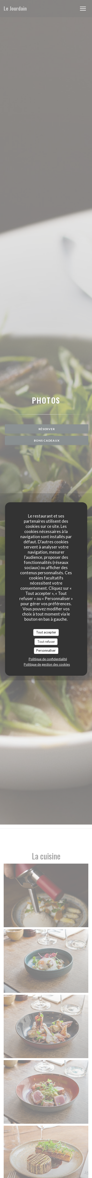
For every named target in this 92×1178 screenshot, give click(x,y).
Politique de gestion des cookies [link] (47, 664)
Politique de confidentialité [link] (48, 659)
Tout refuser (46, 642)
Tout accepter (46, 632)
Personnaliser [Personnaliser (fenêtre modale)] (46, 650)
